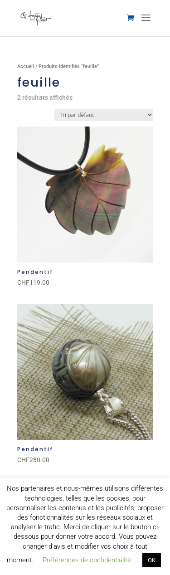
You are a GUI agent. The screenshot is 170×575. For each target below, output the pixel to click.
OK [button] (151, 560)
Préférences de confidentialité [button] (87, 560)
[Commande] (103, 115)
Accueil (25, 66)
